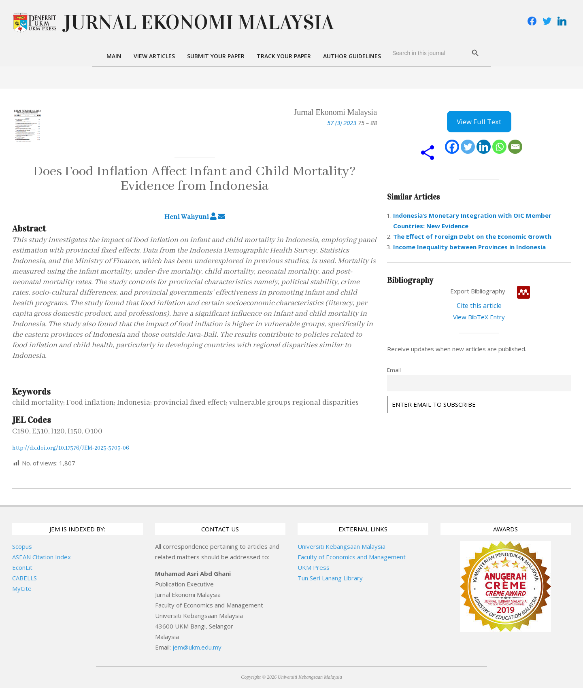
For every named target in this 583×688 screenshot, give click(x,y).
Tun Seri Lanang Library (330, 578)
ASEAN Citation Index (41, 557)
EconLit (22, 567)
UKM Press (314, 567)
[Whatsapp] (499, 147)
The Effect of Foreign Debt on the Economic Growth (472, 236)
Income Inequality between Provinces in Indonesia (469, 247)
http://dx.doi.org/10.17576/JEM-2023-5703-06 (70, 448)
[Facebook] (452, 147)
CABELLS (24, 578)
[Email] (515, 147)
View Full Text (479, 121)
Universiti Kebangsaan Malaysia (341, 546)
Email (394, 370)
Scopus (22, 546)
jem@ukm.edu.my (196, 647)
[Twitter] (468, 147)
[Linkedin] (484, 147)
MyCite (22, 588)
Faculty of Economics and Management (352, 557)
